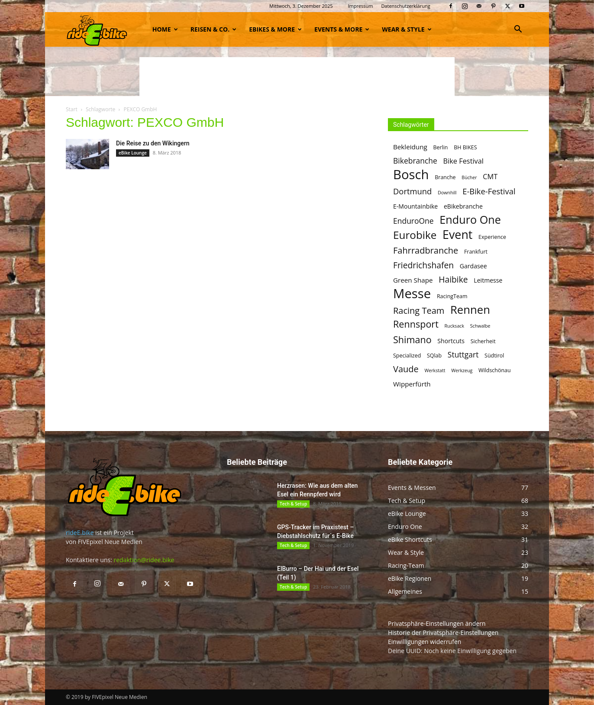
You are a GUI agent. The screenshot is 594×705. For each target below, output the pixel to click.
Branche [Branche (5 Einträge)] (445, 177)
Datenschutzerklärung (405, 6)
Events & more (341, 29)
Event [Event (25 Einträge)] (457, 234)
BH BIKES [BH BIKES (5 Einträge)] (465, 147)
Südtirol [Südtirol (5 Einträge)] (494, 355)
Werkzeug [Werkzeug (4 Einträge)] (461, 370)
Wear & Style (406, 29)
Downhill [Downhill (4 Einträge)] (447, 193)
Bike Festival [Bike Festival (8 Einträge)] (463, 161)
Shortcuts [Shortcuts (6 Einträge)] (451, 341)
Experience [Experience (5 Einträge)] (492, 237)
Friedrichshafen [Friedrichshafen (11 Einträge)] (423, 265)
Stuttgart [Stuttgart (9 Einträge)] (463, 354)
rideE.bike (80, 532)
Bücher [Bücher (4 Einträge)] (469, 177)
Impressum (360, 6)
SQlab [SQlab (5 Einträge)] (434, 355)
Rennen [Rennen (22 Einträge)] (470, 309)
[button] (517, 30)
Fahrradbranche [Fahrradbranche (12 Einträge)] (425, 250)
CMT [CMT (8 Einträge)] (490, 176)
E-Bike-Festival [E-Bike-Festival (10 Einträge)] (488, 191)
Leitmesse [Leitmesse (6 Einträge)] (488, 280)
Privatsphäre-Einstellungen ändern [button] (437, 623)
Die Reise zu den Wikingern (152, 143)
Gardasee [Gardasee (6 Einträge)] (473, 266)
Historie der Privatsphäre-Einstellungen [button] (443, 632)
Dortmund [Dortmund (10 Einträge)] (412, 191)
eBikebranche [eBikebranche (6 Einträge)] (463, 206)
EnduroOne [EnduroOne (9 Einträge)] (413, 220)
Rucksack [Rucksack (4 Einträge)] (455, 326)
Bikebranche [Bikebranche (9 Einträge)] (415, 160)
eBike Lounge (133, 153)
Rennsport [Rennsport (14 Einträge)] (416, 323)
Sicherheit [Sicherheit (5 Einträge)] (483, 341)
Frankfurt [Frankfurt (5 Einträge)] (475, 251)
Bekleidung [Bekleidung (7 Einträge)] (410, 146)
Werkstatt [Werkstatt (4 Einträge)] (434, 370)
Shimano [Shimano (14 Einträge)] (412, 339)
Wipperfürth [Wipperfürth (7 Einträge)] (412, 384)
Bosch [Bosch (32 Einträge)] (411, 174)
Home (165, 29)
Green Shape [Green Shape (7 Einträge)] (413, 280)
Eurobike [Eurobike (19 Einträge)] (414, 234)
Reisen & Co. (213, 29)
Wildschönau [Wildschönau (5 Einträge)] (494, 370)
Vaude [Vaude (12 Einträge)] (406, 368)
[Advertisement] (297, 76)
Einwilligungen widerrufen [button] (424, 641)
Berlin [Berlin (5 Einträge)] (440, 147)
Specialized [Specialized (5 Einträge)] (407, 355)
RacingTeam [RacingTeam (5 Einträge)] (452, 296)
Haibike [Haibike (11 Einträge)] (453, 279)
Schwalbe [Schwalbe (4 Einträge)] (480, 326)
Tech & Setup (293, 504)
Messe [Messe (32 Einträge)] (412, 293)
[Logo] (97, 29)
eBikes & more (275, 29)
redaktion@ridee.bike (143, 560)
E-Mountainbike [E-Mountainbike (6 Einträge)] (415, 206)
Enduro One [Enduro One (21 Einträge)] (470, 219)
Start (71, 109)
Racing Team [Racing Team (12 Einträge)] (418, 310)
